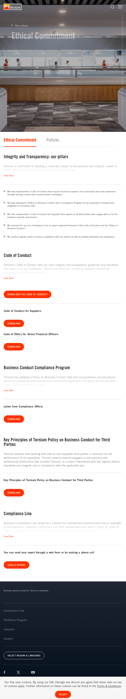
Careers (8, 638)
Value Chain (36, 140)
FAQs (72, 681)
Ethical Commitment (72, 140)
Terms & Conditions (13, 681)
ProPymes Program (15, 620)
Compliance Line (14, 610)
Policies (104, 140)
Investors (9, 629)
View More (9, 175)
